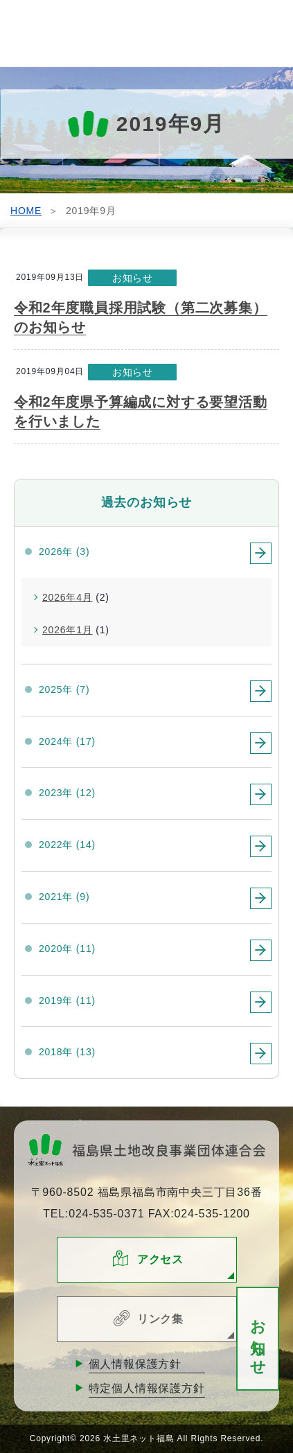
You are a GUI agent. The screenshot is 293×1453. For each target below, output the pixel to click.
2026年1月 (67, 629)
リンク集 (160, 1319)
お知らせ (258, 1339)
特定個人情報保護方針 (147, 1388)
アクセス (160, 1259)
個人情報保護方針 (135, 1364)
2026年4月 (67, 597)
